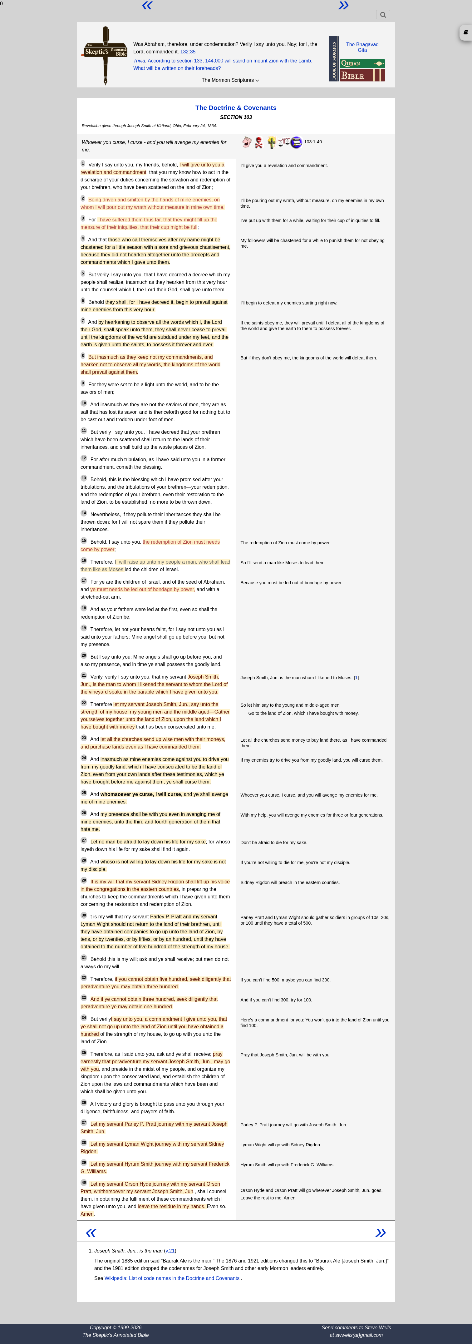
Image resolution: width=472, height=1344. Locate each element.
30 (84, 915)
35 (84, 1052)
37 (84, 1122)
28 (84, 860)
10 (84, 403)
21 (84, 675)
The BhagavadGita (362, 47)
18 (84, 608)
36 (84, 1102)
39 (84, 1162)
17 (84, 580)
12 (84, 458)
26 (84, 813)
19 (84, 628)
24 (84, 758)
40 (84, 1182)
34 (84, 1017)
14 (84, 513)
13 (84, 478)
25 (84, 793)
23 (84, 738)
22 (84, 703)
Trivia (139, 60)
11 (84, 430)
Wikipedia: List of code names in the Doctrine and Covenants (173, 1278)
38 (84, 1142)
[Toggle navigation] (383, 14)
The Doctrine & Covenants (236, 107)
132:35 (188, 51)
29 (84, 880)
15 (84, 540)
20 (84, 655)
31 (84, 958)
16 (84, 560)
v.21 (170, 1250)
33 (84, 998)
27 (84, 840)
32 (84, 978)
